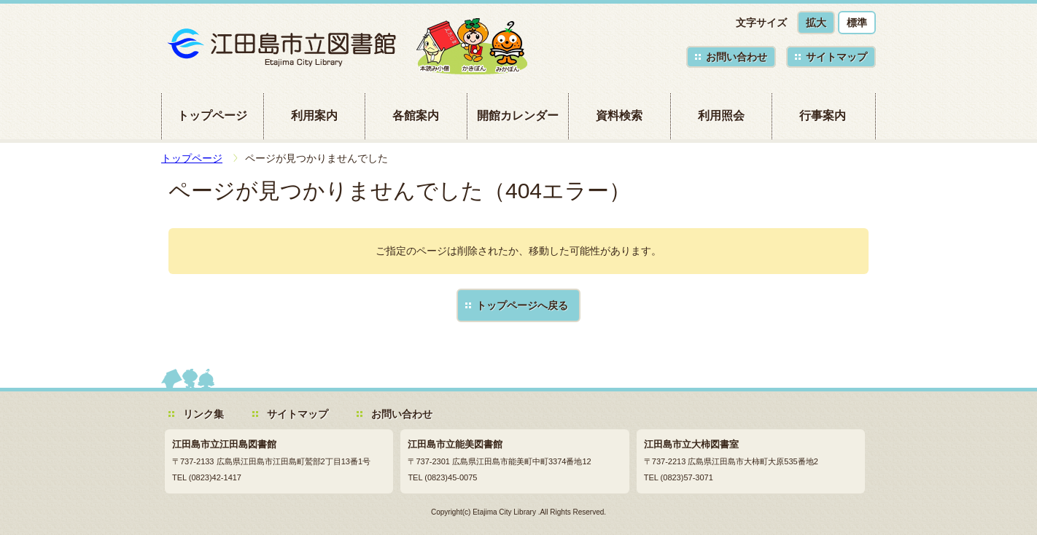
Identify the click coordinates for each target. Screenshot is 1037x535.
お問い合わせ (736, 57)
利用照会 (721, 115)
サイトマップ (836, 57)
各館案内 (415, 115)
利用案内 (314, 115)
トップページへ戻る (522, 305)
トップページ (212, 115)
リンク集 (203, 414)
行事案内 (822, 115)
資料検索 (619, 115)
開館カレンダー (518, 115)
